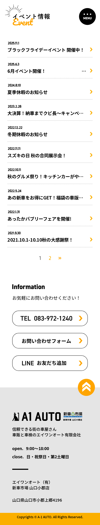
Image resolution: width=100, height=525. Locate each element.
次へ (59, 258)
